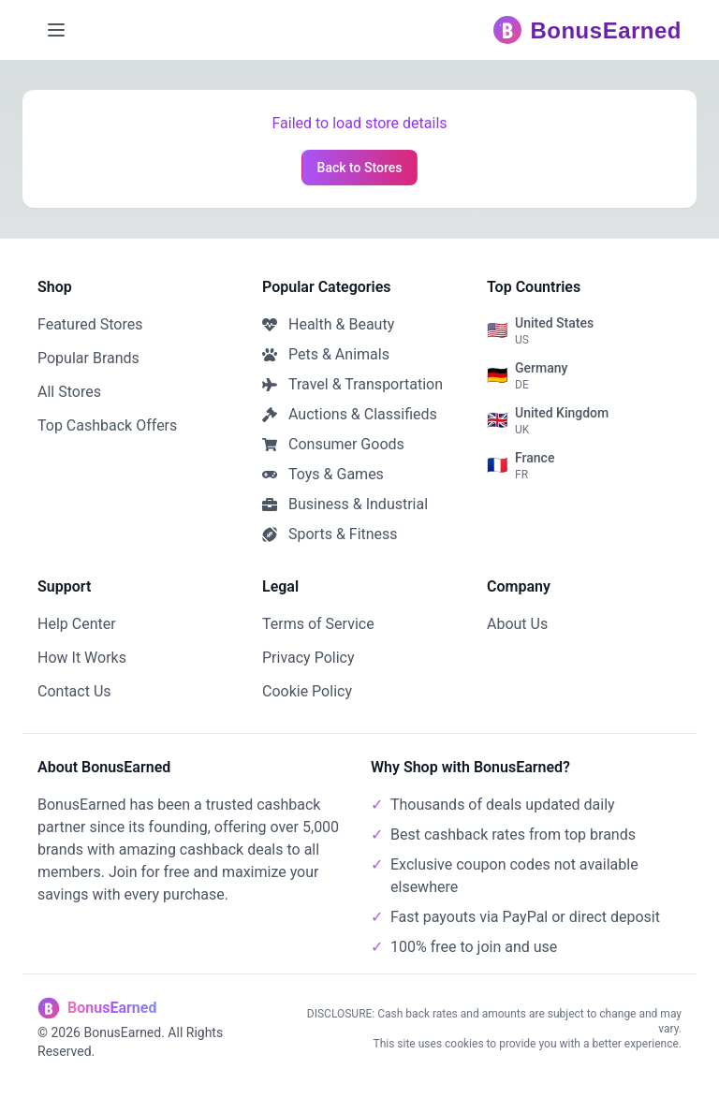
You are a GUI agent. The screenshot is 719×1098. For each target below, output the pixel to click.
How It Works (81, 657)
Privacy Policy (308, 657)
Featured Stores (89, 324)
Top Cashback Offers (107, 425)
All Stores (69, 392)
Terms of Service (318, 624)
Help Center (76, 624)
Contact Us (74, 691)
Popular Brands (88, 358)
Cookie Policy (307, 691)
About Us (517, 624)
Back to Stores (360, 167)
